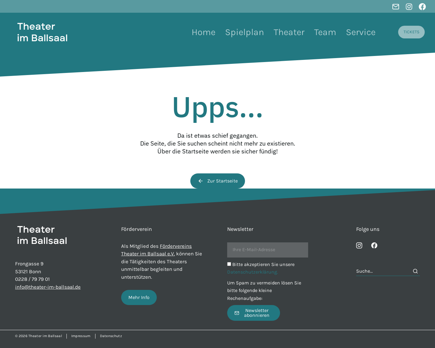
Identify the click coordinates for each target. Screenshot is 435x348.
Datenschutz (111, 336)
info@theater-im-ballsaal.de (48, 287)
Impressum (81, 336)
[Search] (415, 271)
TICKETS (411, 31)
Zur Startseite (218, 181)
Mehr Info (139, 297)
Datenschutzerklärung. (252, 272)
